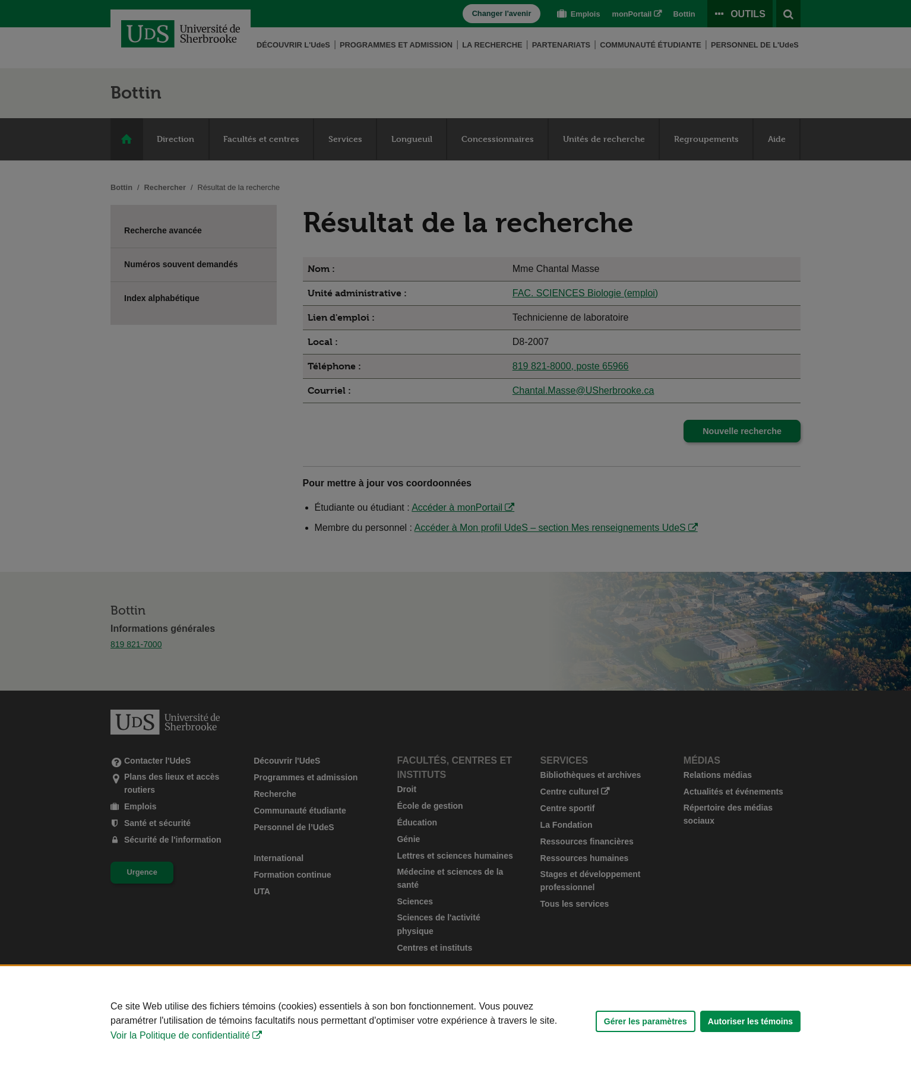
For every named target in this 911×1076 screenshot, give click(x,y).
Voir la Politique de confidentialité (180, 1035)
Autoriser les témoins (750, 1021)
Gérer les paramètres (645, 1021)
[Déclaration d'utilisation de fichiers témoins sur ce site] (455, 1021)
